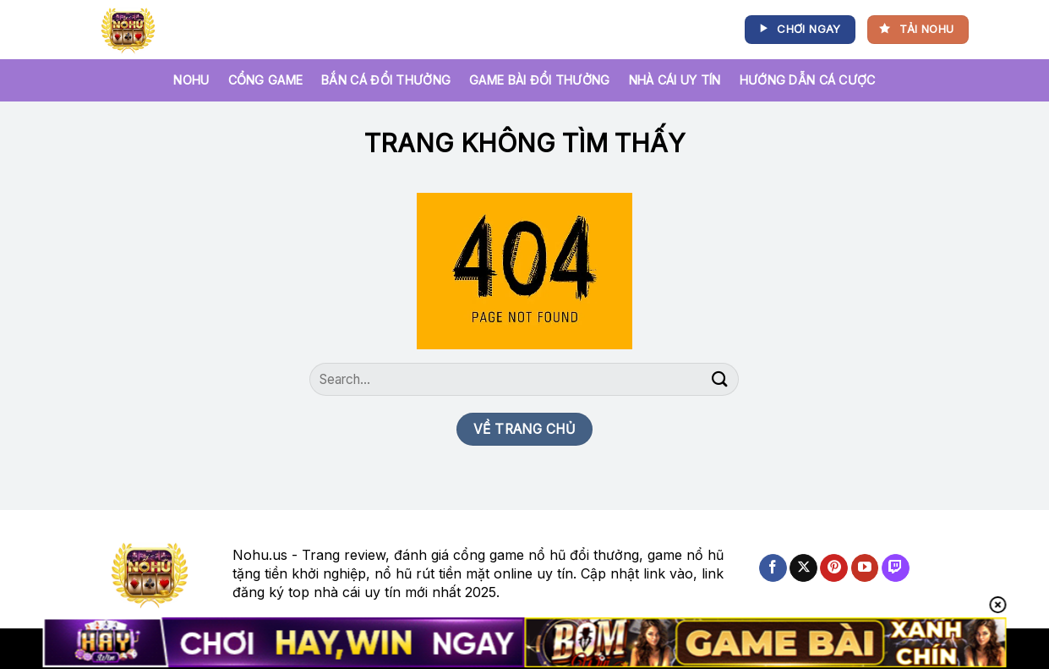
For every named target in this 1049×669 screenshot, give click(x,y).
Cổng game (265, 80)
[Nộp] (719, 379)
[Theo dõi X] (803, 568)
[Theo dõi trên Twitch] (896, 568)
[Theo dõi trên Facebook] (773, 568)
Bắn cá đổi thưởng (386, 80)
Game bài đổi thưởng (539, 80)
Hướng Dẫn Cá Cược (808, 80)
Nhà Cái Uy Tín (675, 80)
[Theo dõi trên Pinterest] (834, 568)
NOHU (191, 80)
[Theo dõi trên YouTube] (865, 568)
